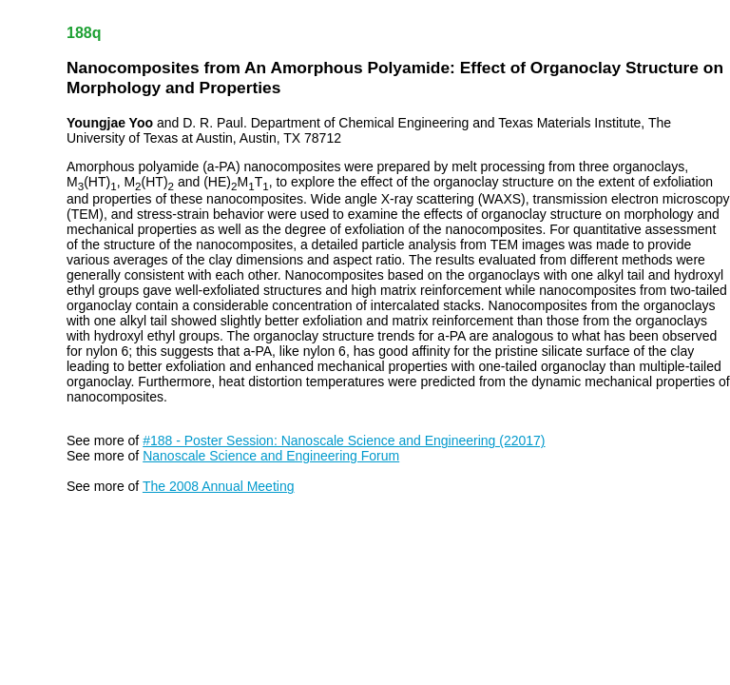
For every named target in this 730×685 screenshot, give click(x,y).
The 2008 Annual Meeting (219, 486)
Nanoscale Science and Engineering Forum (271, 455)
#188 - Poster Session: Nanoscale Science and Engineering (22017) (344, 440)
